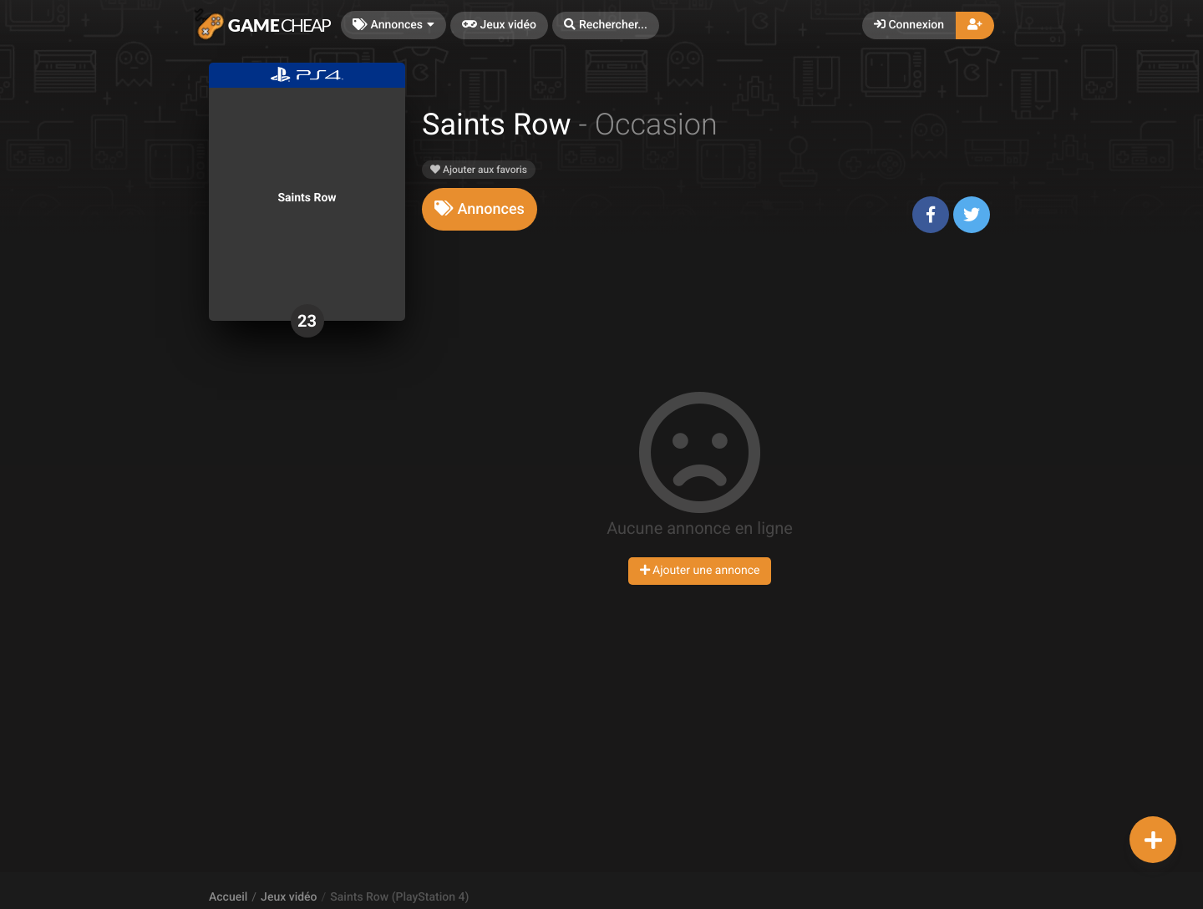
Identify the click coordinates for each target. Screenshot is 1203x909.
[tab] (479, 209)
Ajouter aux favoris (478, 169)
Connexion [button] (909, 25)
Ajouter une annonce (700, 570)
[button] (605, 25)
